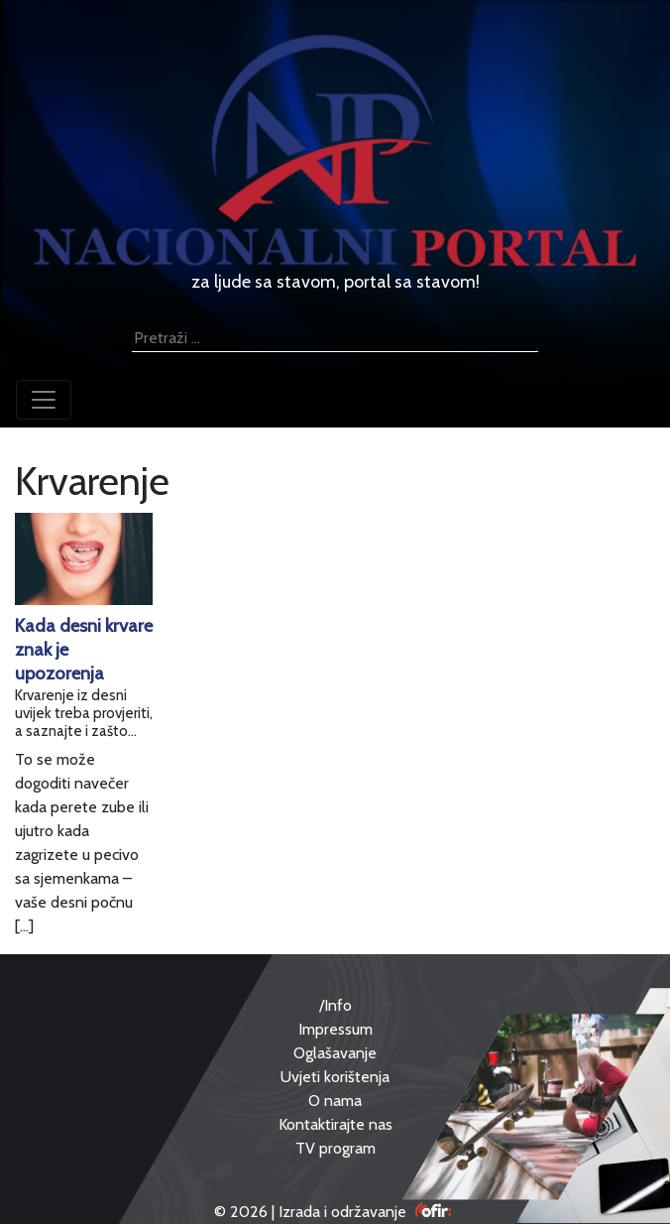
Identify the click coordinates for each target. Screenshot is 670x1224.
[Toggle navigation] (43, 400)
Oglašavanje (335, 1052)
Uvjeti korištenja (335, 1076)
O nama (335, 1100)
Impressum (335, 1029)
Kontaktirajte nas (335, 1124)
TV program (335, 1148)
